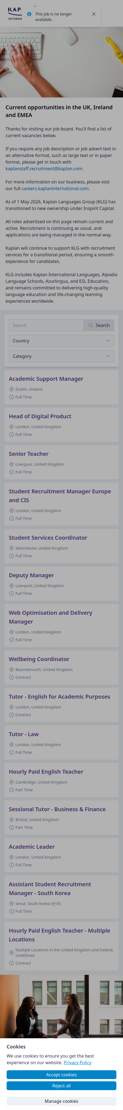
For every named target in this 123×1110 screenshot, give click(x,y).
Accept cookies (61, 1075)
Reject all (61, 1086)
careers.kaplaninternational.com (55, 188)
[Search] (99, 325)
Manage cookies (61, 1101)
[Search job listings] (46, 325)
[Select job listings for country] (61, 341)
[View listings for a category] (61, 356)
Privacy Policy (78, 1063)
